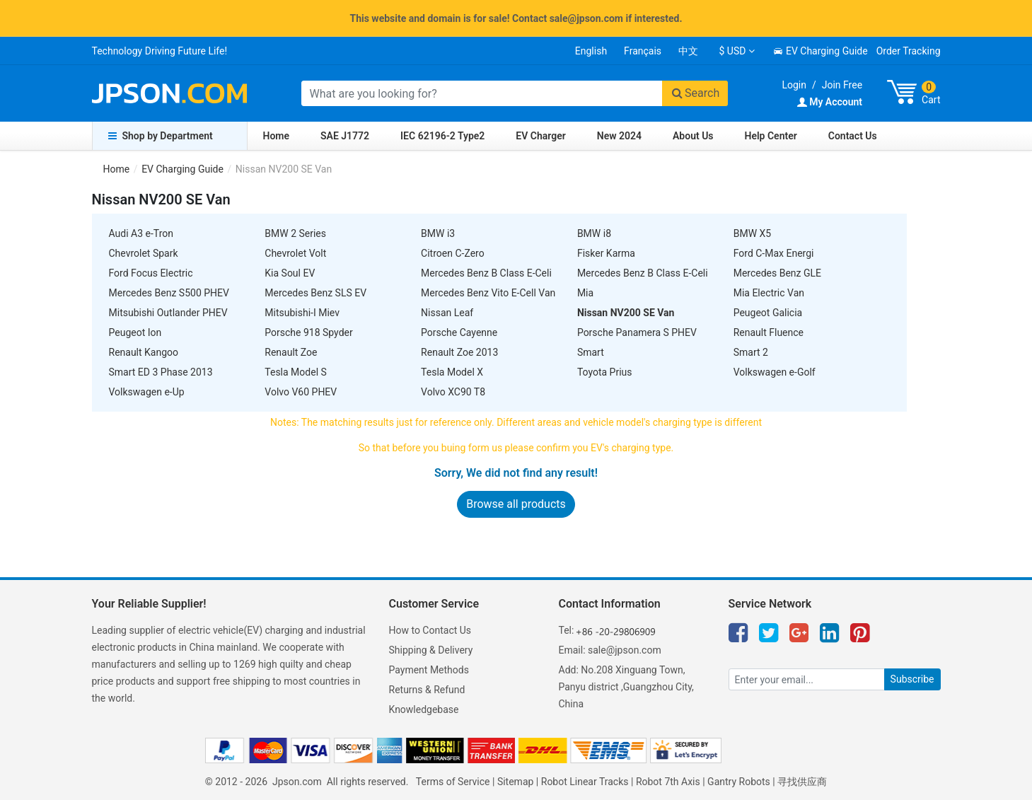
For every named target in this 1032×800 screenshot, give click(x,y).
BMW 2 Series (295, 233)
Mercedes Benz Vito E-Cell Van (488, 292)
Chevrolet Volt (295, 253)
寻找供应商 (802, 781)
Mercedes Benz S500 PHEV (169, 292)
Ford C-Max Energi (774, 253)
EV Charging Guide (820, 51)
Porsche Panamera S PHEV (637, 332)
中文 (688, 51)
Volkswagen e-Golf (775, 372)
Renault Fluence (769, 332)
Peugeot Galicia (768, 312)
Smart (590, 352)
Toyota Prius (604, 372)
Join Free (842, 85)
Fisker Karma (606, 253)
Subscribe (912, 679)
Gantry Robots (738, 781)
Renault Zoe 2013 (459, 352)
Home (276, 135)
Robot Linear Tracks (585, 781)
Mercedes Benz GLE (777, 273)
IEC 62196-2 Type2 (442, 135)
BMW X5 (752, 233)
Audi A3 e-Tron (141, 233)
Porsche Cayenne (459, 332)
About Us (693, 135)
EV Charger (540, 135)
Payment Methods (429, 670)
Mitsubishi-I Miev (302, 312)
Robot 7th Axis (668, 781)
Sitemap (515, 781)
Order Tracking (908, 51)
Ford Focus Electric (151, 273)
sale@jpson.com (624, 650)
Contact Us (852, 135)
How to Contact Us (430, 630)
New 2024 (619, 135)
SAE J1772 (344, 135)
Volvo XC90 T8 (453, 392)
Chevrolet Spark (143, 253)
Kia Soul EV (290, 273)
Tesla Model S (296, 372)
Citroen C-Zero (453, 253)
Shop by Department (160, 135)
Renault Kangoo (144, 352)
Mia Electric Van (769, 292)
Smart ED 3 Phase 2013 (161, 372)
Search (695, 93)
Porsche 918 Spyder (308, 332)
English (591, 51)
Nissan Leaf (447, 312)
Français (642, 51)
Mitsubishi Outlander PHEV (168, 312)
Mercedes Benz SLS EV (315, 292)
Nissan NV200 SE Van (626, 312)
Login (794, 85)
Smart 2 (751, 352)
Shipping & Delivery (431, 650)
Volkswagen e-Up (147, 392)
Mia (585, 292)
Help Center (771, 135)
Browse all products (516, 504)
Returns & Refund (427, 689)
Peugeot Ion (135, 332)
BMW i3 (438, 233)
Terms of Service (453, 781)
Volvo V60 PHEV (301, 392)
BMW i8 (594, 233)
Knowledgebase (424, 709)
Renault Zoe (291, 352)
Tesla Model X (452, 372)
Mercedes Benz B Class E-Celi (486, 273)
